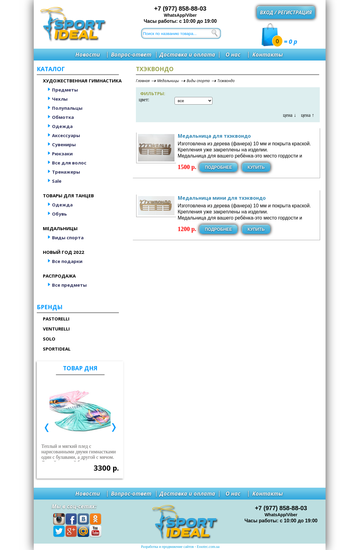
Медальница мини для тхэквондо (222, 198)
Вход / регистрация (286, 12)
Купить (255, 167)
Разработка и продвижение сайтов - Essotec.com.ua (180, 547)
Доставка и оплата (187, 54)
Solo (49, 339)
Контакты (267, 54)
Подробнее (218, 167)
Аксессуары (66, 135)
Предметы (65, 90)
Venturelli (56, 329)
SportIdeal (57, 349)
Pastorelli (56, 319)
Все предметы (69, 285)
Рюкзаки (62, 153)
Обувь (59, 214)
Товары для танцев (68, 195)
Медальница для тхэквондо (214, 136)
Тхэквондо (226, 80)
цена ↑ (307, 115)
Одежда (62, 126)
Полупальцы (67, 108)
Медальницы (60, 228)
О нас (233, 54)
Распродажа (59, 276)
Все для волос (69, 163)
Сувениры (64, 144)
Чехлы (59, 99)
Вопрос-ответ (131, 54)
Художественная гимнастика (82, 81)
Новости (87, 54)
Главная (143, 80)
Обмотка (63, 117)
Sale (56, 181)
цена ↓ (289, 115)
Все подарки (67, 261)
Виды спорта (68, 237)
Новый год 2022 (63, 252)
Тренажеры (66, 172)
